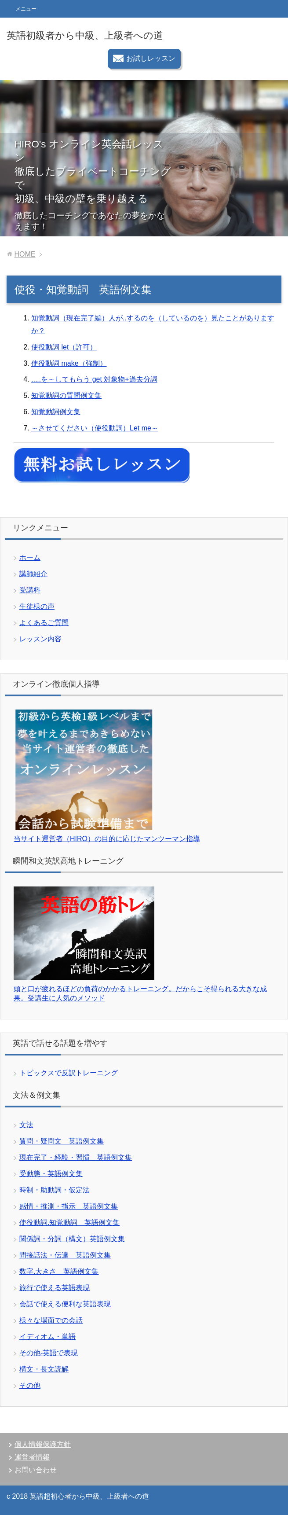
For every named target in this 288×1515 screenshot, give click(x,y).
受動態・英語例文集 (51, 1173)
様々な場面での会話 (51, 1320)
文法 (26, 1125)
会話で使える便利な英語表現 (65, 1304)
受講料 (29, 590)
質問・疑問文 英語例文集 (61, 1141)
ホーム (29, 557)
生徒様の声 (37, 606)
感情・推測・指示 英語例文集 (68, 1206)
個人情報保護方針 (43, 1444)
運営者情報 (32, 1457)
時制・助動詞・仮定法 (54, 1190)
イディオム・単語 (47, 1336)
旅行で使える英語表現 (54, 1287)
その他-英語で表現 (48, 1353)
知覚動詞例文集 (55, 412)
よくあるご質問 (44, 622)
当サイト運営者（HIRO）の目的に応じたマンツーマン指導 (107, 838)
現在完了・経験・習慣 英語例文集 (75, 1157)
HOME (24, 254)
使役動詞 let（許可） (64, 347)
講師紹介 (33, 573)
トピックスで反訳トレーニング (68, 1073)
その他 (29, 1385)
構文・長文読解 (44, 1369)
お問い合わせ (36, 1470)
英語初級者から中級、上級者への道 (85, 35)
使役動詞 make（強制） (69, 363)
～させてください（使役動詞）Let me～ (94, 428)
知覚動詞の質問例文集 (66, 395)
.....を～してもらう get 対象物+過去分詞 (94, 379)
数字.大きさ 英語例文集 (58, 1271)
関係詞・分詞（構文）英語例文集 (72, 1239)
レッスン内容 (40, 639)
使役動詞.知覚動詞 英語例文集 (69, 1222)
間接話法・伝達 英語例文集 (65, 1255)
